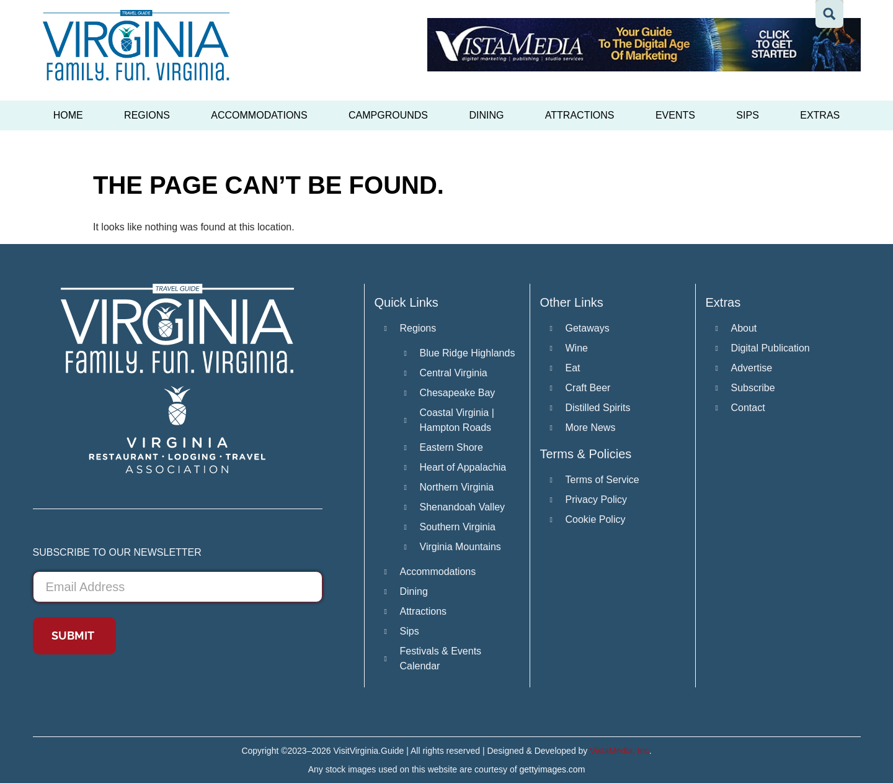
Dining (486, 115)
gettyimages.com (552, 769)
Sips (747, 115)
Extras (820, 115)
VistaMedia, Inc (619, 751)
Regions (147, 115)
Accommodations (259, 115)
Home (68, 115)
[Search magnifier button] (829, 14)
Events (675, 115)
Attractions (580, 115)
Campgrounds (388, 115)
